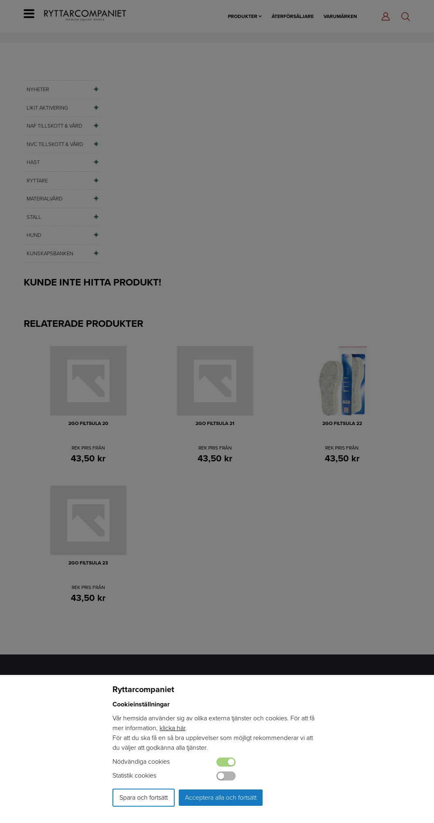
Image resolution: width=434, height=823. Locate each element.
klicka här (172, 728)
